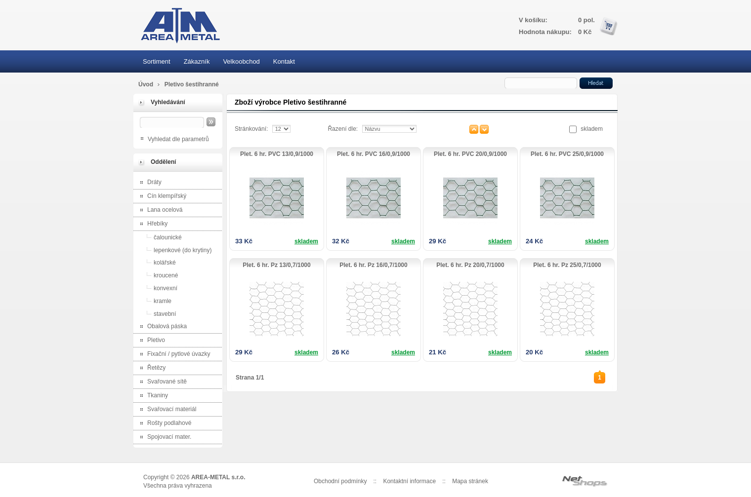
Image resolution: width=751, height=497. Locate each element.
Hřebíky (151, 224)
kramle (153, 301)
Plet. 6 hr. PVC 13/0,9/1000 (276, 154)
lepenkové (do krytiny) (173, 250)
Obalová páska (161, 327)
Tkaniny (152, 396)
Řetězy (151, 368)
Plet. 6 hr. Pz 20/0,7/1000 (470, 265)
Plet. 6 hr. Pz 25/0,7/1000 (567, 265)
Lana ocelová (159, 210)
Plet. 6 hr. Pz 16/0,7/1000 (373, 265)
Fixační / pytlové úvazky (173, 354)
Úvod (145, 84)
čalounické (159, 237)
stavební (156, 313)
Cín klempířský (161, 196)
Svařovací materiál (166, 410)
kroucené (157, 275)
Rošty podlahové (163, 423)
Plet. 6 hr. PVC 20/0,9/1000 (470, 154)
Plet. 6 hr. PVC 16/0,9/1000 (373, 154)
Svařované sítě (161, 382)
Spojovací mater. (163, 437)
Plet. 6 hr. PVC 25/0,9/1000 (567, 154)
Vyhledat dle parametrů (178, 139)
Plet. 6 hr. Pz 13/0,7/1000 (276, 265)
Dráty (149, 183)
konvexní (156, 288)
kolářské (156, 262)
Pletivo (150, 340)
